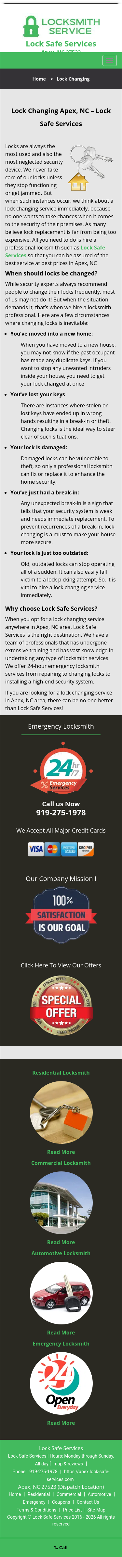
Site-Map (96, 1509)
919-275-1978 (43, 1471)
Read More (61, 1151)
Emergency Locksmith (61, 1343)
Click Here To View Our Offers (61, 965)
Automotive (99, 1494)
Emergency (34, 1502)
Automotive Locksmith (61, 1253)
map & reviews (69, 1463)
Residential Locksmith (61, 1072)
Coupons (61, 1502)
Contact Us (88, 1502)
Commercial (69, 1494)
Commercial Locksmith (61, 1163)
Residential (39, 1494)
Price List (72, 1509)
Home (39, 79)
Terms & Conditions (36, 1509)
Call (61, 1547)
